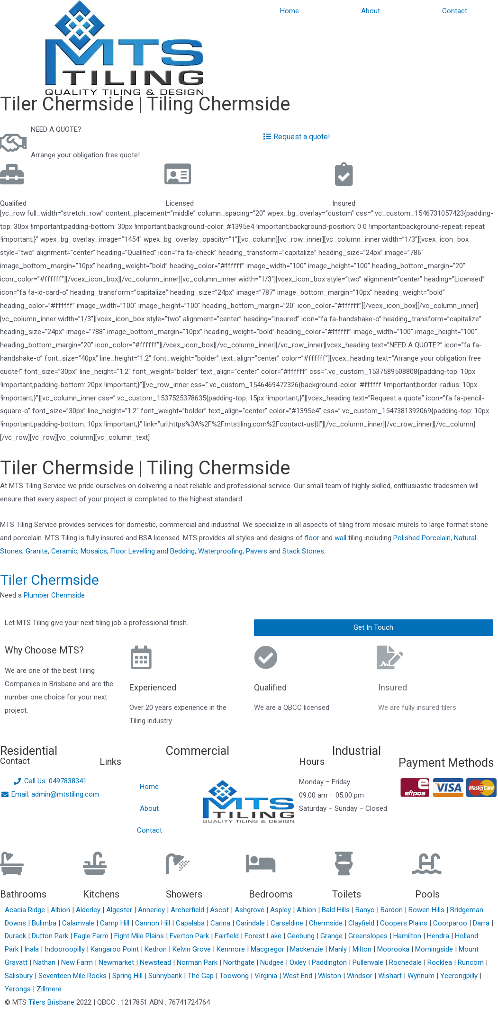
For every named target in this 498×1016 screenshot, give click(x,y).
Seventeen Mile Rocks (73, 975)
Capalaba (191, 923)
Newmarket (117, 962)
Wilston (330, 975)
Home (289, 11)
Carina (221, 923)
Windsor (360, 975)
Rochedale (406, 962)
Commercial (197, 751)
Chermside (326, 923)
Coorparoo (451, 923)
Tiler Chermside (49, 580)
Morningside (435, 949)
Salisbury (20, 975)
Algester (120, 910)
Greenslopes (368, 936)
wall (340, 538)
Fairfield (228, 936)
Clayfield (362, 923)
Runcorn (472, 962)
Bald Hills (337, 910)
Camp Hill (115, 923)
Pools (427, 894)
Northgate (239, 962)
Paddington (330, 962)
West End (298, 975)
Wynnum (421, 975)
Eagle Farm (92, 936)
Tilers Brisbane (51, 1002)
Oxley (299, 962)
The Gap (202, 975)
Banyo (366, 910)
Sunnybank (166, 975)
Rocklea (440, 962)
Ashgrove (250, 910)
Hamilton (408, 936)
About (370, 11)
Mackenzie (307, 949)
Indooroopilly (66, 949)
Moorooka (394, 949)
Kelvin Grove (192, 949)
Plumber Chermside (54, 595)
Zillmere (49, 989)
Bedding (182, 551)
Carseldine (288, 923)
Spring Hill (128, 975)
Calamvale (79, 923)
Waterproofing (220, 551)
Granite (37, 551)
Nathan (45, 962)
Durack (16, 936)
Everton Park (190, 936)
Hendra (439, 936)
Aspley (281, 910)
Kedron (156, 949)
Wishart (391, 975)
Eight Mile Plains (140, 936)
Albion (61, 910)
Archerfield (188, 910)
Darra (482, 923)
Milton (363, 949)
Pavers (256, 551)
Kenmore (232, 949)
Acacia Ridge (26, 910)
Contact (454, 11)
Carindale (251, 923)
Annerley (152, 910)
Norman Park (198, 962)
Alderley (89, 910)
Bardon (392, 910)
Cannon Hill (153, 923)
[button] (374, 627)
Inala (32, 949)
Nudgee (273, 962)
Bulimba (45, 923)
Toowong (235, 975)
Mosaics (94, 551)
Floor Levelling (132, 551)
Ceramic (64, 551)
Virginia (266, 975)
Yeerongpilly (460, 975)
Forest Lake (263, 936)
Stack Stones (303, 551)
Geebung (302, 936)
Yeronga (19, 989)
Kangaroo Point (116, 949)
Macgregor (268, 949)
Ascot (220, 910)
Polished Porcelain (422, 538)
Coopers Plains (404, 923)
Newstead (156, 962)
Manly (339, 949)
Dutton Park (51, 936)
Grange (332, 936)
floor (312, 538)
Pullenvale (369, 962)
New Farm (78, 962)
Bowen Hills (427, 910)
